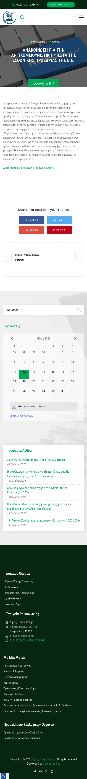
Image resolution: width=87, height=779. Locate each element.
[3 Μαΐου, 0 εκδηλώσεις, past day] (72, 355)
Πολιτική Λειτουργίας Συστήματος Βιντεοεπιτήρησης (32, 711)
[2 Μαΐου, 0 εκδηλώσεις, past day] (63, 355)
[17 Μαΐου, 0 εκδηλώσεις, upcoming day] (72, 374)
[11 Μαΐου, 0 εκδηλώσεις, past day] (14, 374)
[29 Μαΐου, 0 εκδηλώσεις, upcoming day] (53, 394)
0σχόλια (54, 42)
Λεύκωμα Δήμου (13, 604)
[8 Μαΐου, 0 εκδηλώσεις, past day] (53, 365)
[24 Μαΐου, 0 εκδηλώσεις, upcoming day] (72, 384)
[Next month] (75, 338)
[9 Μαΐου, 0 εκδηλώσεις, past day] (63, 365)
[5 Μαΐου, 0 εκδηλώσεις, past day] (24, 365)
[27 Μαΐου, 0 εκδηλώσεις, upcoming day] (34, 394)
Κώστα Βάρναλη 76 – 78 (24, 626)
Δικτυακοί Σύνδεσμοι (15, 694)
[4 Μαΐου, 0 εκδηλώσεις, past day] (14, 365)
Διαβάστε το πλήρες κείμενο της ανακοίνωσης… (28, 167)
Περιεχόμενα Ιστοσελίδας (17, 665)
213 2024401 (18, 640)
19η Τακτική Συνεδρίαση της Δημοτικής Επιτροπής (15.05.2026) (43, 520)
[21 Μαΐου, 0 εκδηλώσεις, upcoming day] (43, 384)
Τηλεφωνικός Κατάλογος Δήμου (20, 688)
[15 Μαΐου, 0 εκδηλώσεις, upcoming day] (53, 374)
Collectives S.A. (51, 763)
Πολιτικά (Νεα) (38, 42)
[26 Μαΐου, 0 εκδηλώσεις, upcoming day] (24, 394)
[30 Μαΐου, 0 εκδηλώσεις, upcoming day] (63, 394)
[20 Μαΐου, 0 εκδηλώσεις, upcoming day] (34, 384)
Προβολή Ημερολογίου (21, 415)
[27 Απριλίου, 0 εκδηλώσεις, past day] (14, 355)
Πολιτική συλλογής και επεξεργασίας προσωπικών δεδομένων (37, 705)
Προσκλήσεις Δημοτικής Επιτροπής (23, 738)
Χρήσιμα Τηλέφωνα (13, 671)
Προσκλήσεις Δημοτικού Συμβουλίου (23, 732)
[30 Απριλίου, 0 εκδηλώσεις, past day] (43, 355)
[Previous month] (12, 338)
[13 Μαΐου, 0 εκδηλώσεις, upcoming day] (34, 374)
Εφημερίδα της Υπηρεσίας (19, 581)
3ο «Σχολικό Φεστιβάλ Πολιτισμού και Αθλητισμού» (37, 460)
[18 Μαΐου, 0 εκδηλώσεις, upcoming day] (14, 384)
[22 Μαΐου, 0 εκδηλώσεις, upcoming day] (53, 384)
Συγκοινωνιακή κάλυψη (16, 677)
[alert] (43, 406)
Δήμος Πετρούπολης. (44, 759)
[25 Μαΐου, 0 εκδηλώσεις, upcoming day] (14, 394)
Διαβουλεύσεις (13, 598)
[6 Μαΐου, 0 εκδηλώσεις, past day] (34, 365)
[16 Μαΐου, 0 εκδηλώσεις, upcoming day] (63, 374)
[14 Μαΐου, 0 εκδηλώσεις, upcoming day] (43, 374)
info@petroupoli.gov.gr (22, 636)
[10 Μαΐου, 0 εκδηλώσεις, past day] (72, 365)
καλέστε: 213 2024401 (25, 4)
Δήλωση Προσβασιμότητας (18, 699)
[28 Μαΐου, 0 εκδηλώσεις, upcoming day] (43, 394)
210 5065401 (36, 640)
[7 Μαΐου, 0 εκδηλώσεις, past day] (43, 365)
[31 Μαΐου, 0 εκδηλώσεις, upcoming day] (72, 394)
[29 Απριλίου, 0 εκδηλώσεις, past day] (34, 355)
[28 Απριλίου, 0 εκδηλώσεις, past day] (24, 355)
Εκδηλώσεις (12, 587)
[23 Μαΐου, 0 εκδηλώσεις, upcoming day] (63, 384)
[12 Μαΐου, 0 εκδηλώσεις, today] (24, 374)
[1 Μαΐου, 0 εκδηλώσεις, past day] (53, 355)
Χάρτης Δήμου (11, 682)
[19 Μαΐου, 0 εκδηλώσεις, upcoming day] (24, 384)
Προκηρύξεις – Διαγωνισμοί (20, 592)
